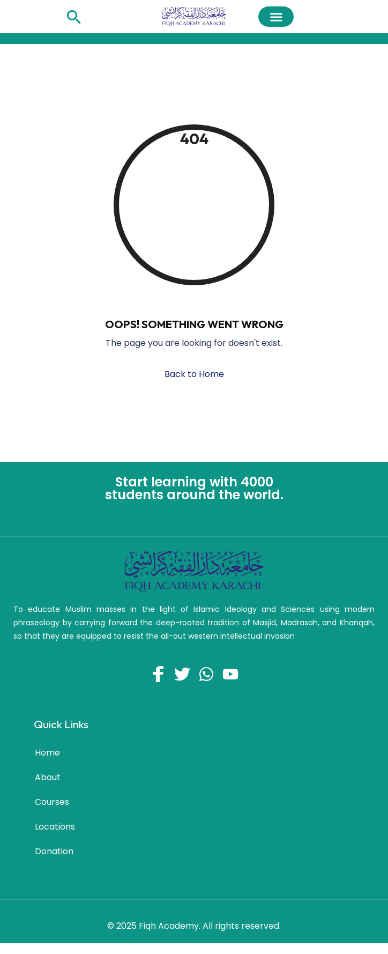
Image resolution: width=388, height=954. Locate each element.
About (48, 777)
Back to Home (194, 374)
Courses (52, 802)
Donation (54, 851)
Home (47, 752)
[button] (276, 16)
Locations (55, 826)
